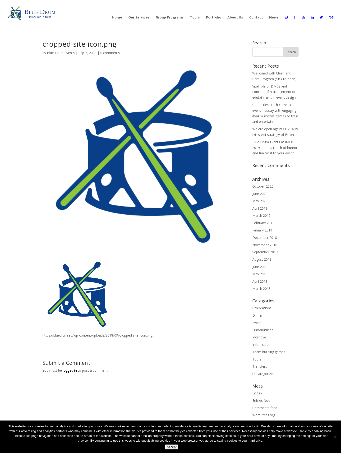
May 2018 (259, 274)
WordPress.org (263, 415)
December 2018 (264, 237)
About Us (235, 17)
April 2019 (259, 208)
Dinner (257, 315)
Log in (257, 393)
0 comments (110, 53)
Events (257, 322)
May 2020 (259, 201)
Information (261, 344)
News (274, 17)
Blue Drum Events (61, 53)
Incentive (259, 337)
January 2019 (262, 230)
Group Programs (170, 17)
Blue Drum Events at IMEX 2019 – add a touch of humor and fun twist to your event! (274, 148)
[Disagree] (335, 437)
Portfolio (213, 17)
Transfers (259, 366)
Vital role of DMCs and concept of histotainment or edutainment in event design (274, 92)
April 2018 (259, 281)
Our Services (139, 17)
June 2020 (259, 193)
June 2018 (259, 266)
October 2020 (262, 186)
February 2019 (263, 223)
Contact (256, 17)
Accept (172, 447)
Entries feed (261, 400)
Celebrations (262, 308)
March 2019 (261, 215)
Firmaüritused (262, 330)
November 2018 (264, 245)
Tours (195, 17)
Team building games (268, 352)
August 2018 (262, 259)
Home (117, 17)
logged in (70, 370)
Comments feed (264, 408)
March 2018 (261, 288)
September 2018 (265, 252)
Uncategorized (263, 373)
